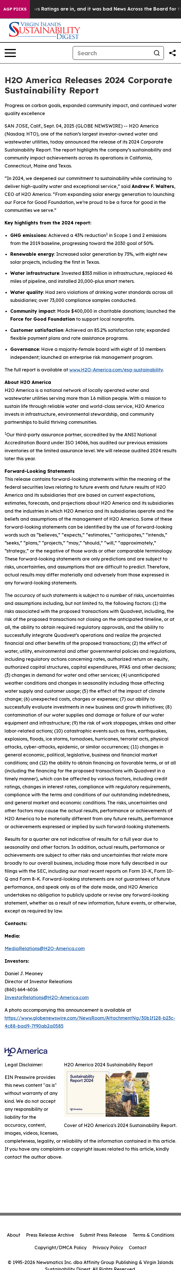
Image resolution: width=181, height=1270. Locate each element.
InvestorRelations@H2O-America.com (47, 997)
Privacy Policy (107, 1247)
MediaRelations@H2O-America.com (45, 948)
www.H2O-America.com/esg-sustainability (116, 370)
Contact (138, 1247)
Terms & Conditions (153, 1235)
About (13, 1235)
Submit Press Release (103, 1235)
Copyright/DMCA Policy (60, 1247)
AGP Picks (15, 9)
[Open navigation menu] (10, 53)
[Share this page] (172, 53)
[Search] (111, 53)
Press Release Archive (50, 1235)
